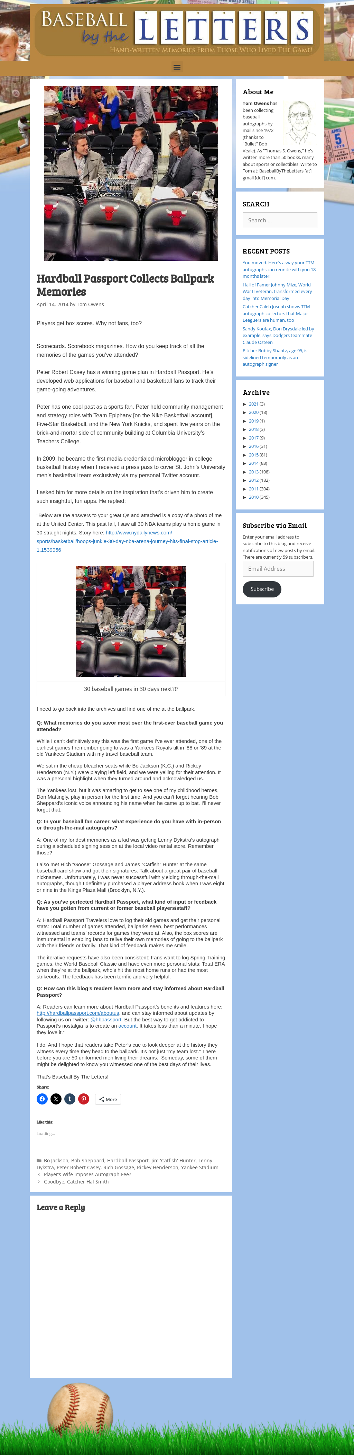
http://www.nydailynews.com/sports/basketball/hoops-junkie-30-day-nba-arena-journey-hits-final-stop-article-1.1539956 (127, 541)
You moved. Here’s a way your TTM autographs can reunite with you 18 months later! (279, 269)
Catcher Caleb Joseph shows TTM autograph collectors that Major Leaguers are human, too (276, 313)
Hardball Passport (128, 1160)
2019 (254, 421)
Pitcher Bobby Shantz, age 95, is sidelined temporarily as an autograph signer (275, 357)
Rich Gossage (118, 1167)
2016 (254, 446)
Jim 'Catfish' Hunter (173, 1160)
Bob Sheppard (87, 1160)
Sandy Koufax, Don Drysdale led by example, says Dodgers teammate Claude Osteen (278, 335)
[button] (177, 66)
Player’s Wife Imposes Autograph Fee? (87, 1174)
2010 (254, 497)
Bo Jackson (56, 1160)
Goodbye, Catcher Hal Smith (76, 1181)
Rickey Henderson (157, 1167)
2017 (254, 438)
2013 (254, 472)
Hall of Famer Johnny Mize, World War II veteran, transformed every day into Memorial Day (277, 291)
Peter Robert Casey (79, 1167)
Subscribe (262, 588)
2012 (254, 480)
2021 (254, 404)
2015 (254, 455)
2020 (254, 412)
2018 (254, 429)
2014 (254, 463)
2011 (254, 489)
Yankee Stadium (199, 1167)
